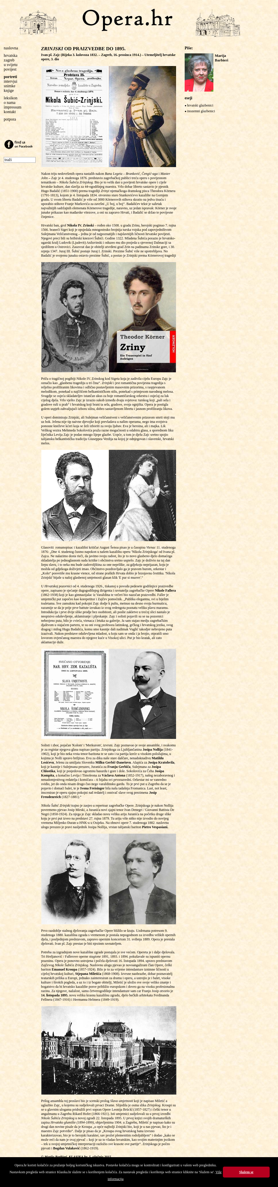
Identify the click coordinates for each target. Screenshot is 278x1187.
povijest (10, 69)
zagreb (9, 60)
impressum (12, 107)
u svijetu (11, 65)
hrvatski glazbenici (200, 105)
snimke (9, 86)
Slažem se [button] (246, 1172)
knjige (9, 90)
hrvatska (10, 55)
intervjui (10, 81)
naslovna (11, 48)
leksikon (10, 98)
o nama (10, 102)
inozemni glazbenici (201, 111)
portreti (10, 77)
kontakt (10, 112)
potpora (10, 119)
